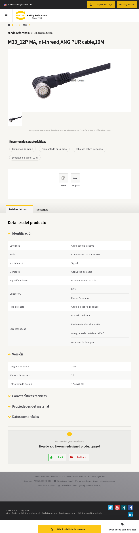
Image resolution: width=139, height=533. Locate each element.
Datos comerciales (25, 417)
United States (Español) (16, 4)
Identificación (22, 233)
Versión (17, 354)
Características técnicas (29, 396)
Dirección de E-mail (65, 481)
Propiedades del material (30, 406)
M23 (25, 24)
